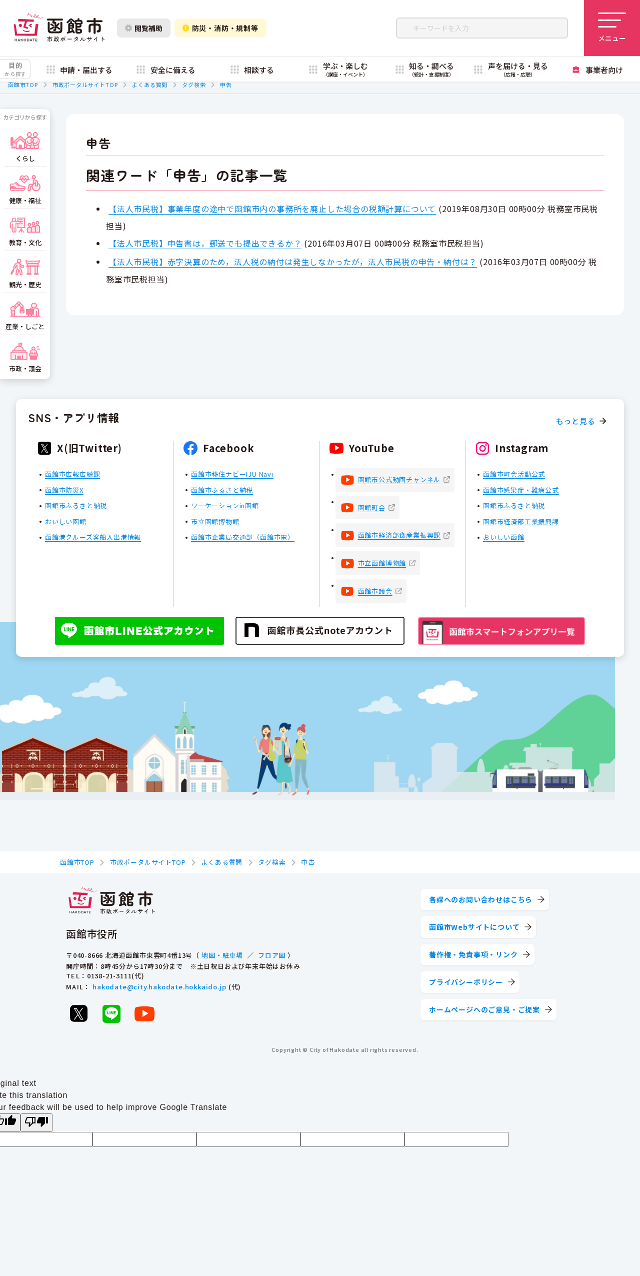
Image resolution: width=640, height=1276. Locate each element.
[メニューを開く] (612, 28)
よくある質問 (150, 85)
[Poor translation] (36, 1122)
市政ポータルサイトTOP (85, 85)
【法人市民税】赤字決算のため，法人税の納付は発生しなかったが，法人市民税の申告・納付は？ (292, 262)
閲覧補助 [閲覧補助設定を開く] (143, 28)
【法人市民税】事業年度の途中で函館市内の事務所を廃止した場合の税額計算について (272, 209)
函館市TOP (23, 85)
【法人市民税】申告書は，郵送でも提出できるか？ (205, 243)
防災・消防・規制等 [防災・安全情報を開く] (220, 28)
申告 (226, 85)
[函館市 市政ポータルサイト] (59, 28)
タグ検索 (194, 85)
